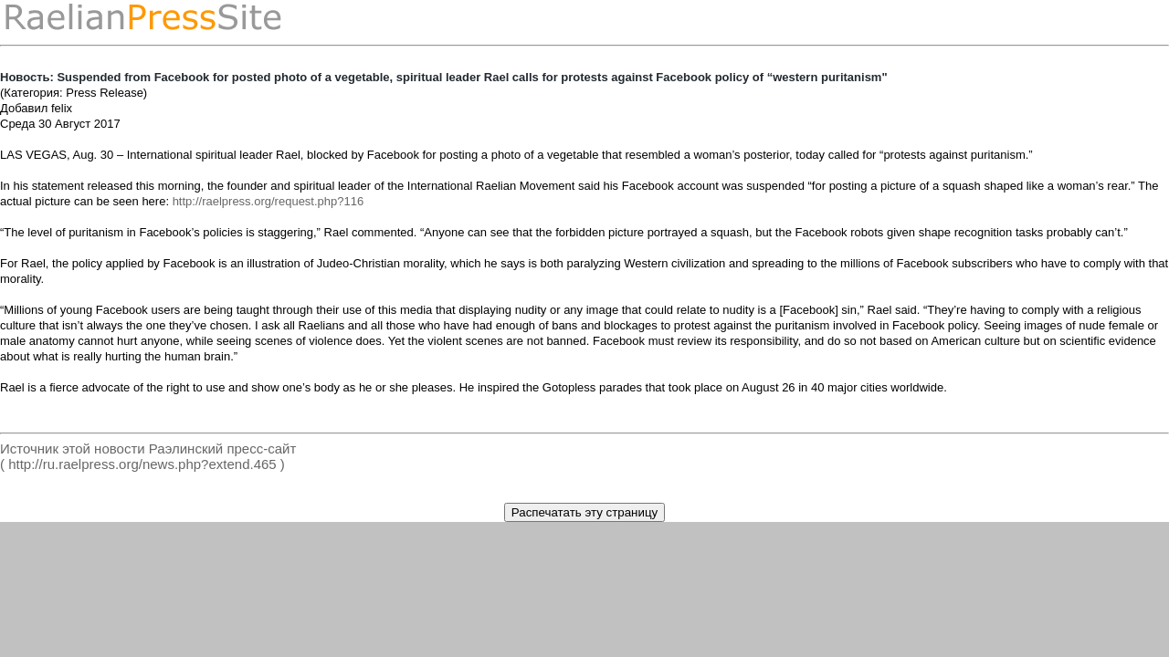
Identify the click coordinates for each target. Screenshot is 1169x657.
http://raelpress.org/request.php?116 (268, 201)
